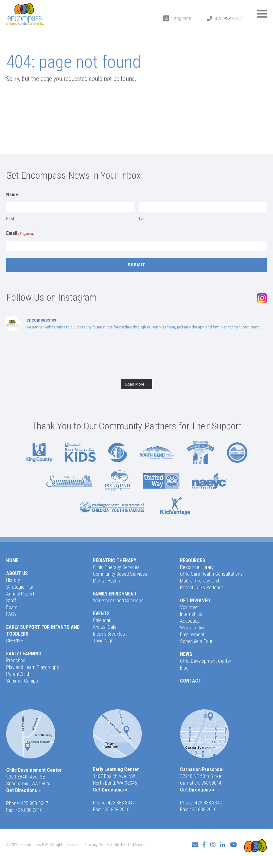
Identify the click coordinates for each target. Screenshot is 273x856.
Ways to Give (193, 628)
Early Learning (23, 654)
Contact (190, 681)
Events (101, 613)
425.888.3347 (228, 18)
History (13, 580)
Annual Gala (104, 627)
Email (20, 233)
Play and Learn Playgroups (32, 667)
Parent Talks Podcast (201, 588)
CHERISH (14, 641)
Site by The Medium (130, 842)
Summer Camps (22, 681)
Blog (184, 668)
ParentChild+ (19, 674)
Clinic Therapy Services (116, 567)
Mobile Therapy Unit (199, 581)
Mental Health (106, 581)
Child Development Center (205, 661)
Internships (191, 614)
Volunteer (189, 607)
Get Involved (195, 600)
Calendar (102, 620)
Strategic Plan (20, 587)
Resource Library (197, 567)
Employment (192, 634)
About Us (17, 573)
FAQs (11, 614)
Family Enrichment (115, 594)
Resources (192, 560)
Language (181, 18)
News (186, 654)
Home (12, 560)
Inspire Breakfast (110, 634)
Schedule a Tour (196, 641)
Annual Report (20, 594)
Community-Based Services (120, 574)
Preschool (16, 660)
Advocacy (190, 621)
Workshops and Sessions (118, 600)
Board (12, 607)
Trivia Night (104, 641)
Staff (11, 600)
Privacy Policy (97, 842)
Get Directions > (23, 790)
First (10, 218)
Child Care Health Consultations (211, 574)
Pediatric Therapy (114, 560)
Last (143, 218)
